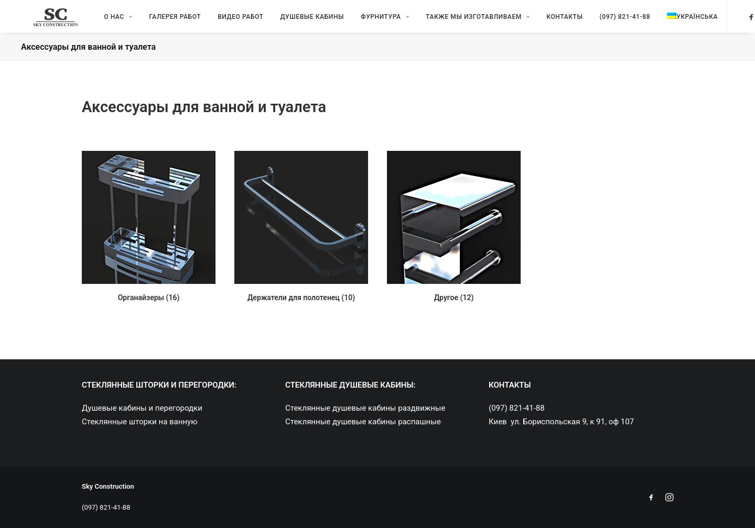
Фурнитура (370, 21)
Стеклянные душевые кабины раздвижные (365, 408)
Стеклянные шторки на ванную (139, 421)
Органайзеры (149, 307)
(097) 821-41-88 (610, 21)
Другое (454, 307)
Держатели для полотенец (301, 307)
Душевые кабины (298, 21)
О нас (103, 21)
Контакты (550, 21)
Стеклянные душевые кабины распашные (363, 421)
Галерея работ (160, 21)
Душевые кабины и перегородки (142, 408)
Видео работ (226, 21)
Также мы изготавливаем (463, 21)
